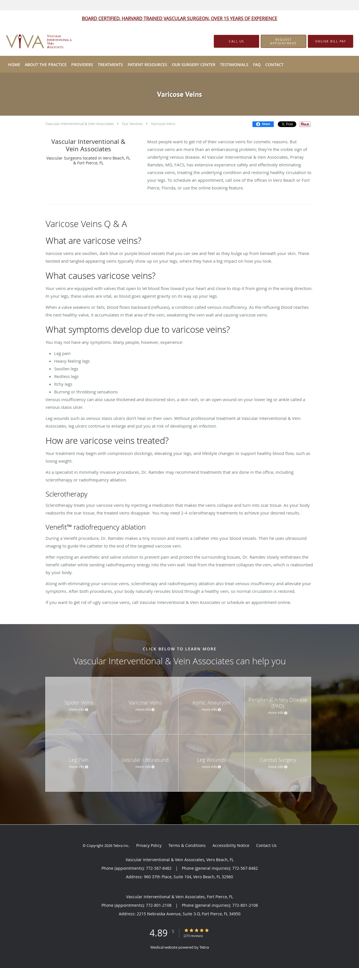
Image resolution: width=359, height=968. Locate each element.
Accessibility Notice (231, 845)
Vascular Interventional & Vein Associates (80, 123)
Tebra (204, 947)
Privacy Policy (149, 845)
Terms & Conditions (187, 845)
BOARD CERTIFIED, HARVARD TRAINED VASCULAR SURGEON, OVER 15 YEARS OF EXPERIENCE (179, 18)
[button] (283, 41)
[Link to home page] (31, 41)
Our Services (132, 123)
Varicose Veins (163, 123)
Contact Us (266, 845)
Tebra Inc (120, 845)
